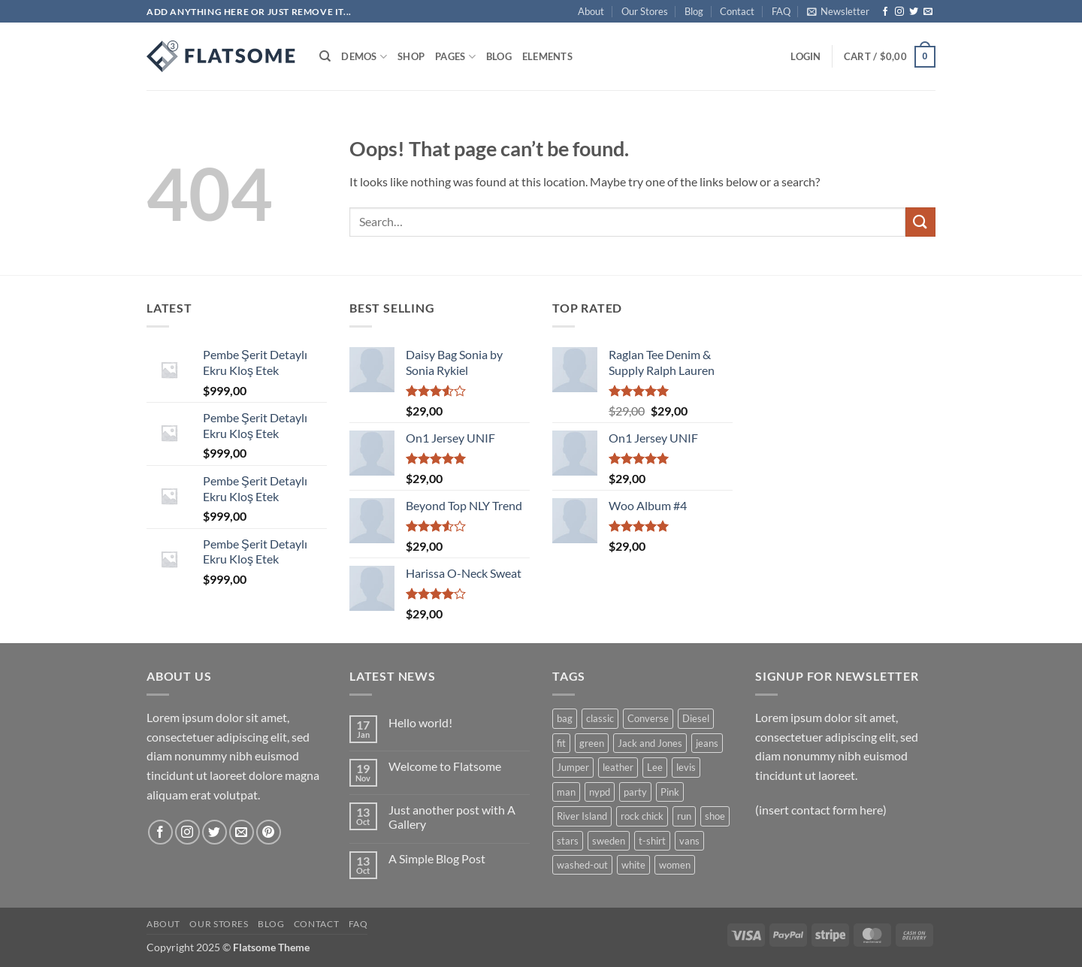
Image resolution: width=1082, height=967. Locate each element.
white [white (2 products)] (633, 865)
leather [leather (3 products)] (618, 767)
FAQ (781, 11)
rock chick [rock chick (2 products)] (642, 816)
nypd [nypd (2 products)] (599, 792)
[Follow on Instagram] (899, 12)
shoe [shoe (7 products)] (715, 816)
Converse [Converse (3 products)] (648, 718)
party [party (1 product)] (635, 792)
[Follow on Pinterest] (268, 832)
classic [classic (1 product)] (600, 718)
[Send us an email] (927, 12)
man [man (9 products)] (566, 792)
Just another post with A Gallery (451, 816)
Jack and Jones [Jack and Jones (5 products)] (650, 743)
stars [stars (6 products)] (568, 841)
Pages (455, 57)
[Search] (325, 56)
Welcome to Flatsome (444, 766)
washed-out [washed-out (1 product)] (582, 865)
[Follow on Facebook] (885, 12)
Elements (547, 56)
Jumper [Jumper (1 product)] (573, 767)
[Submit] (920, 222)
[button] (838, 11)
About (591, 11)
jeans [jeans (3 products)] (707, 743)
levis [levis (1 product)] (686, 767)
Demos (364, 57)
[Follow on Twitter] (913, 12)
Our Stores (644, 11)
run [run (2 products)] (684, 816)
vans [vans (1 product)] (689, 841)
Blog (694, 11)
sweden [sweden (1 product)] (608, 841)
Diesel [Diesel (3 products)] (695, 718)
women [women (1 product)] (675, 865)
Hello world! (420, 722)
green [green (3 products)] (591, 743)
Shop (411, 56)
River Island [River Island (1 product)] (582, 816)
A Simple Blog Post (436, 858)
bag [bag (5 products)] (565, 718)
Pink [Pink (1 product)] (669, 792)
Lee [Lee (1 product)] (655, 767)
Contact (737, 11)
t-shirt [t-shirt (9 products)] (652, 841)
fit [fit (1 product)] (561, 743)
